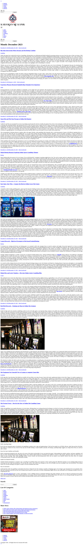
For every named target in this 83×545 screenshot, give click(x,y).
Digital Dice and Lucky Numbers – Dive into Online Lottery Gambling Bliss (21, 273)
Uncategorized (6, 502)
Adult (4, 29)
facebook (5, 4)
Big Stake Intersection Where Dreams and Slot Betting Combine (18, 50)
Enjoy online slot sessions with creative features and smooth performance (19, 509)
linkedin (5, 3)
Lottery (4, 36)
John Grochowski (22, 47)
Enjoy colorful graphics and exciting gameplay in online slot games (18, 513)
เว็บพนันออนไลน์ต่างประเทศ (10, 169)
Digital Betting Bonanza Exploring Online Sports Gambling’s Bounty (19, 152)
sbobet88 (59, 254)
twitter (4, 5)
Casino (4, 32)
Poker (4, 37)
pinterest (5, 8)
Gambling (5, 33)
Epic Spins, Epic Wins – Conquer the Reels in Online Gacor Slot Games (20, 184)
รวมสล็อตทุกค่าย (73, 143)
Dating (4, 494)
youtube (5, 7)
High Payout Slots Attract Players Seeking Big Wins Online (16, 511)
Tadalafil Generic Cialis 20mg (24, 111)
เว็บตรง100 (49, 176)
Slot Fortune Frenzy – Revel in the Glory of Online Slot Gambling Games (20, 403)
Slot (4, 34)
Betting (4, 31)
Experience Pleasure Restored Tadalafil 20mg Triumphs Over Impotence (20, 84)
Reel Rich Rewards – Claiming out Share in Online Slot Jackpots (18, 306)
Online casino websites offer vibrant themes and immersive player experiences (20, 508)
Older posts (3, 478)
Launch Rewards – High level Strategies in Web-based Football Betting (20, 241)
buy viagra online (48, 100)
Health (4, 496)
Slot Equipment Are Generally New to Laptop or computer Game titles (20, 372)
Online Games (6, 499)
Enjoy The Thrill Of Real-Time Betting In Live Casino (15, 512)
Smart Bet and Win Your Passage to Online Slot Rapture (16, 119)
